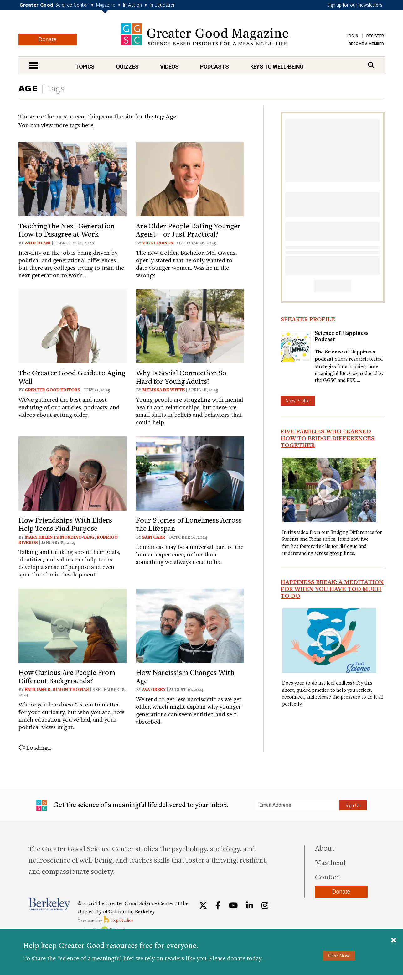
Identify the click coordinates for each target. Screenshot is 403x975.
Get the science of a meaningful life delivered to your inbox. (132, 805)
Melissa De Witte (163, 390)
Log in (352, 36)
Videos (169, 66)
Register (375, 36)
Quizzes (127, 66)
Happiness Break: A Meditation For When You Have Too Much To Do (332, 589)
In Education (163, 5)
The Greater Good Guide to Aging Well (71, 376)
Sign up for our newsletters (354, 5)
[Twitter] (203, 905)
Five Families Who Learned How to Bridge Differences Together (328, 438)
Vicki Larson (157, 243)
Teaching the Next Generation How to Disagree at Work (66, 229)
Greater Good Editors (52, 390)
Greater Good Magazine (204, 34)
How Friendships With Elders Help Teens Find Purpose (65, 524)
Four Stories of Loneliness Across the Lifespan (189, 524)
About (324, 847)
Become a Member (366, 44)
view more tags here (67, 125)
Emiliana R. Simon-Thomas (57, 689)
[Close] (393, 940)
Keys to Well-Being (277, 66)
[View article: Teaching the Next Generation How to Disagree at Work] (72, 178)
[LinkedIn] (249, 905)
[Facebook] (217, 905)
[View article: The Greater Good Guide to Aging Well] (72, 326)
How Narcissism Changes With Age (185, 676)
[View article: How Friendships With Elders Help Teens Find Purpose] (72, 473)
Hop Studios (118, 920)
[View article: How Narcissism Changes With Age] (190, 625)
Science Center (72, 5)
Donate (47, 39)
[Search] (371, 65)
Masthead (330, 862)
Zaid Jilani (38, 243)
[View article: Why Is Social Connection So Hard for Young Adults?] (190, 326)
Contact (328, 876)
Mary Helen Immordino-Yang (60, 537)
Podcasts (214, 66)
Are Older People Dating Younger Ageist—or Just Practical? (188, 229)
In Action (132, 5)
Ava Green (154, 689)
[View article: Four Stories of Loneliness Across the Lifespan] (190, 473)
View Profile (298, 400)
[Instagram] (264, 905)
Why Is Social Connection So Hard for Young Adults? (181, 376)
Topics (85, 66)
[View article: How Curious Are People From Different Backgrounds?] (72, 625)
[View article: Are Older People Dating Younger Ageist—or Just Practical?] (190, 178)
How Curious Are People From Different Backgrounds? (66, 676)
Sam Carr (153, 537)
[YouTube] (233, 905)
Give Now (339, 955)
